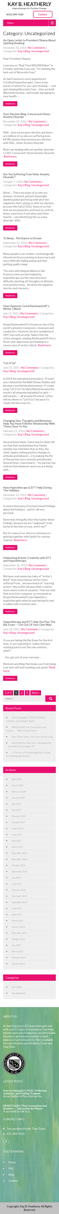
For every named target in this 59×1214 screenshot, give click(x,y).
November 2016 (19, 859)
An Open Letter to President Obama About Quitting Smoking (29, 41)
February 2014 (19, 890)
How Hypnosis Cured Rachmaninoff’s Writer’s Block (26, 307)
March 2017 (17, 847)
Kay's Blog (24, 51)
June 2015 (17, 883)
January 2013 (18, 926)
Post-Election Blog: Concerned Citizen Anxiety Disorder (26, 115)
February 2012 (19, 957)
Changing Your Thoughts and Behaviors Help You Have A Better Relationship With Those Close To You (29, 423)
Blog (11, 1174)
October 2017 (18, 822)
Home (12, 1162)
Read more (10, 103)
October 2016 (18, 865)
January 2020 (18, 797)
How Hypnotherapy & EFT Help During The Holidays (27, 489)
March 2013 (17, 920)
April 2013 (17, 914)
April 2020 (17, 779)
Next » (35, 692)
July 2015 (16, 877)
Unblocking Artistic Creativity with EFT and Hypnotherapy (27, 559)
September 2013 (19, 902)
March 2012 (17, 951)
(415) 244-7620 (14, 14)
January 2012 (18, 963)
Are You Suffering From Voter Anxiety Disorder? (26, 175)
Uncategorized (40, 51)
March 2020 (17, 785)
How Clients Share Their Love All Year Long (32, 736)
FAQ (11, 1168)
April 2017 (17, 840)
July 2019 (16, 804)
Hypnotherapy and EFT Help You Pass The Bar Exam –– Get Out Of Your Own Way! (29, 623)
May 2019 (16, 810)
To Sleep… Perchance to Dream (22, 238)
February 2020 (19, 791)
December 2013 (19, 896)
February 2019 (19, 816)
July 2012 (16, 945)
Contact (42, 14)
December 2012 (19, 933)
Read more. (10, 156)
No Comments (36, 47)
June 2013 (17, 908)
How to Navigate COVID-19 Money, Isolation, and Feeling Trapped (25, 1092)
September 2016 (19, 871)
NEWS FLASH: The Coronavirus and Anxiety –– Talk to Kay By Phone (25, 1107)
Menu (10, 22)
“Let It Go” (9, 363)
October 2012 (18, 939)
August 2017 (18, 828)
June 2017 (17, 834)
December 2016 (19, 853)
